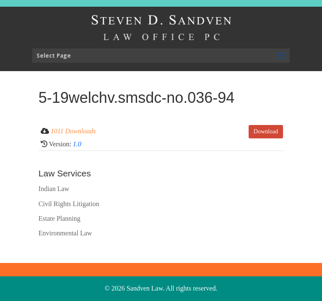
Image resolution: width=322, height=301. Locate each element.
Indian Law (54, 188)
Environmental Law (65, 233)
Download (266, 131)
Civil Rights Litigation (69, 203)
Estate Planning (59, 218)
